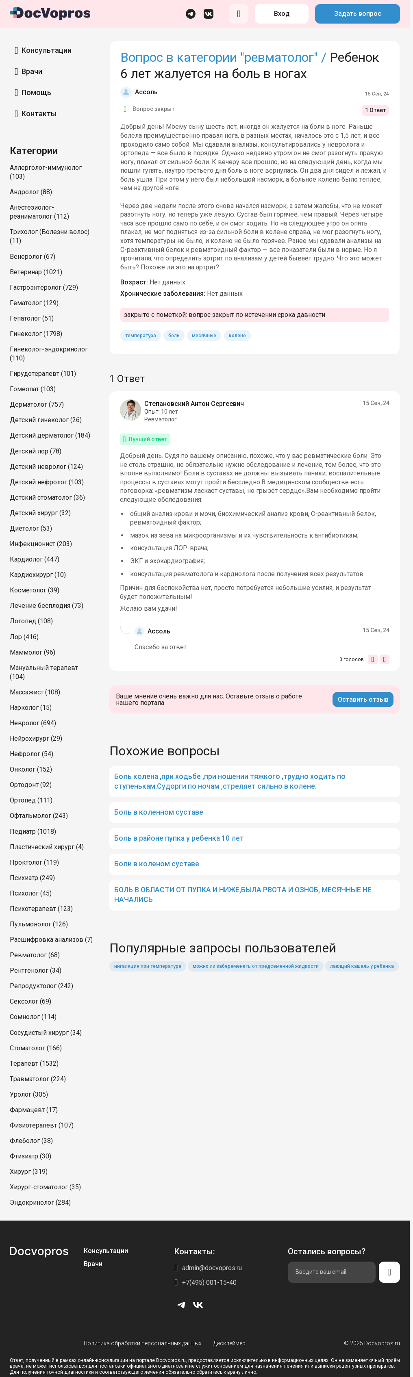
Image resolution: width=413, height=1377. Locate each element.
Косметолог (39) (34, 590)
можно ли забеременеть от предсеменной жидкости (256, 966)
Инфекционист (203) (41, 544)
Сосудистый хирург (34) (46, 1033)
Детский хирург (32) (40, 513)
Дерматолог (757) (37, 404)
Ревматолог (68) (35, 955)
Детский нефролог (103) (47, 482)
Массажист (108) (35, 692)
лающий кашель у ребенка (362, 966)
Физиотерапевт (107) (42, 1125)
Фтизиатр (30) (30, 1156)
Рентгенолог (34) (35, 970)
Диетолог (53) (31, 528)
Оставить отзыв (363, 699)
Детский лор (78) (35, 451)
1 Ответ (375, 110)
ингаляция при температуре (147, 966)
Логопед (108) (31, 621)
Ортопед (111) (31, 800)
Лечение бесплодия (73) (46, 605)
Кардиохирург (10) (38, 575)
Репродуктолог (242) (41, 986)
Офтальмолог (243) (39, 816)
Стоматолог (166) (36, 1048)
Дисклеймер (229, 1343)
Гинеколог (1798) (36, 334)
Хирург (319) (29, 1171)
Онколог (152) (31, 769)
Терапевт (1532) (34, 1063)
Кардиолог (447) (34, 559)
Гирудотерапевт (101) (43, 373)
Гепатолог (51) (32, 318)
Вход (282, 13)
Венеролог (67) (32, 256)
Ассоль (146, 92)
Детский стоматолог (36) (47, 497)
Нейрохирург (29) (36, 738)
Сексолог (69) (30, 1001)
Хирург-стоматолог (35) (45, 1187)
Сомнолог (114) (33, 1017)
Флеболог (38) (31, 1141)
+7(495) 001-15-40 (209, 1282)
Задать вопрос (357, 13)
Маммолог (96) (32, 652)
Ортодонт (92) (31, 785)
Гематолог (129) (34, 303)
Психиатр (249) (32, 878)
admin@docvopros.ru (212, 1268)
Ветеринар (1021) (36, 272)
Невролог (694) (33, 723)
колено (237, 335)
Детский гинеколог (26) (46, 420)
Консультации (47, 50)
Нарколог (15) (31, 707)
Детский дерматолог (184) (50, 435)
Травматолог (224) (38, 1079)
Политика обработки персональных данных (143, 1343)
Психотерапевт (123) (41, 909)
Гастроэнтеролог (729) (44, 287)
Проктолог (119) (34, 862)
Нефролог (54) (31, 754)
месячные (204, 335)
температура (140, 335)
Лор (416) (24, 637)
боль (174, 335)
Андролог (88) (31, 192)
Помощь (36, 92)
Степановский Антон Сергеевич (194, 404)
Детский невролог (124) (46, 467)
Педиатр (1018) (33, 831)
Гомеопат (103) (33, 389)
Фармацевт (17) (34, 1110)
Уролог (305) (29, 1094)
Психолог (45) (31, 893)
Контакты (39, 113)
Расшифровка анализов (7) (51, 939)
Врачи (32, 71)
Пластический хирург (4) (47, 847)
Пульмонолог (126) (39, 924)
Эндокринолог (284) (40, 1202)
